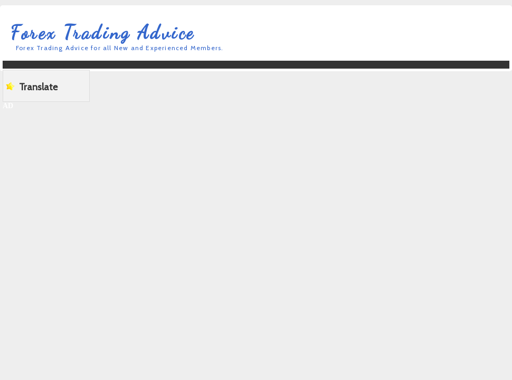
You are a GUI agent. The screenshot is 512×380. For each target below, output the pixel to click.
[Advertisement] (207, 84)
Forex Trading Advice (103, 32)
